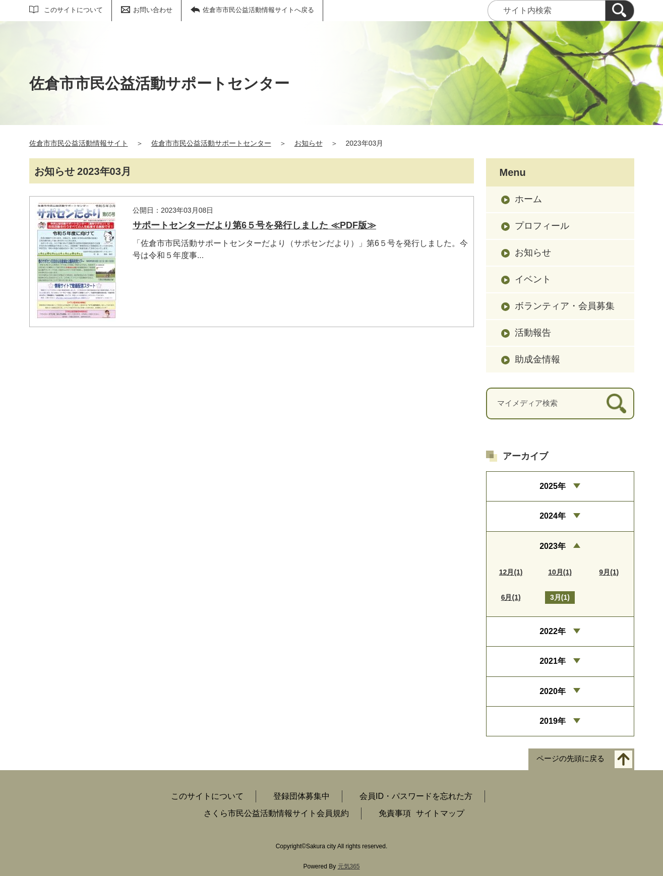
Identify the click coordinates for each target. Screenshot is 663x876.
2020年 (552, 691)
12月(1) (511, 572)
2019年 (552, 721)
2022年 (552, 631)
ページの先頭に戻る (570, 759)
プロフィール (542, 226)
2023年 (552, 546)
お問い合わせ (152, 10)
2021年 (552, 661)
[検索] (619, 10)
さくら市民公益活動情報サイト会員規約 (276, 813)
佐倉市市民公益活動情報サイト (78, 143)
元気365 (349, 866)
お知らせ (308, 143)
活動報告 (533, 333)
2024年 (552, 516)
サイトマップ (440, 813)
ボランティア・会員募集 (565, 306)
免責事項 (395, 813)
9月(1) (609, 572)
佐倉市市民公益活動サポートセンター (211, 143)
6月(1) (511, 597)
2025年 (552, 486)
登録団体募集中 (301, 796)
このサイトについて (73, 10)
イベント (533, 279)
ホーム (528, 199)
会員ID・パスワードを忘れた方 (415, 796)
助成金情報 (537, 359)
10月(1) (560, 572)
